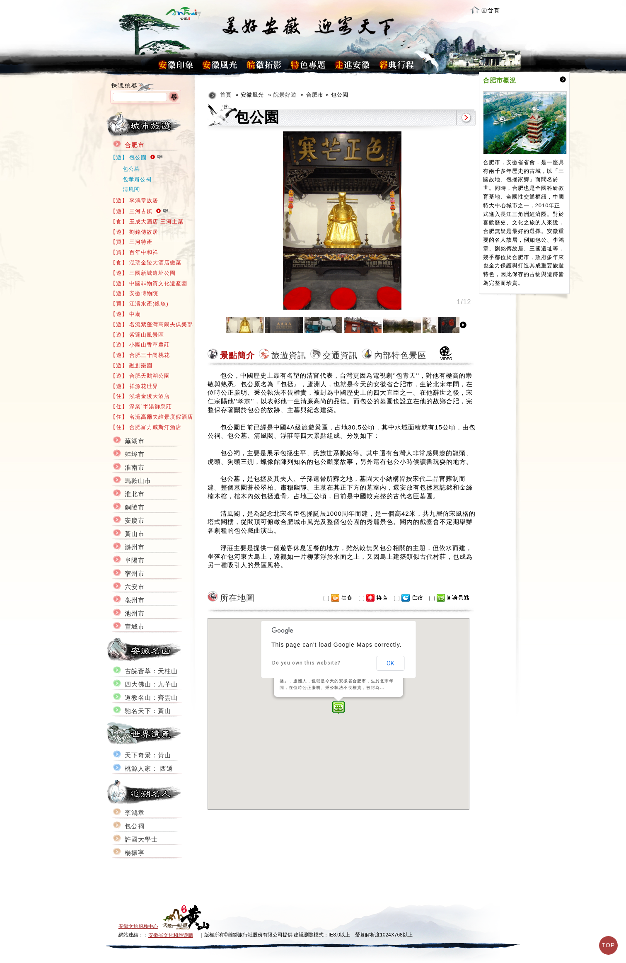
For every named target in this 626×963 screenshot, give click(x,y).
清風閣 (131, 189)
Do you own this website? (306, 663)
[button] (338, 707)
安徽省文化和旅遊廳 (170, 935)
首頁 (226, 95)
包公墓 (131, 169)
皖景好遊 (285, 95)
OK (390, 663)
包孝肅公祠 (137, 179)
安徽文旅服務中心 (138, 926)
